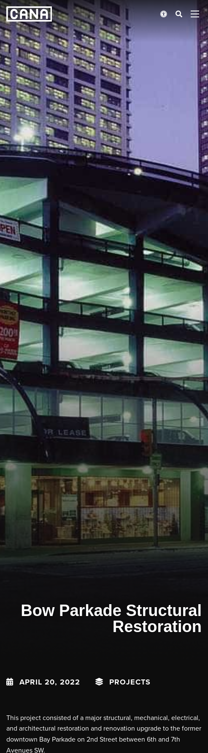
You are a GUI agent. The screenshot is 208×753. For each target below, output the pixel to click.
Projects (130, 682)
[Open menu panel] (195, 14)
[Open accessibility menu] (163, 14)
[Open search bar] (178, 14)
